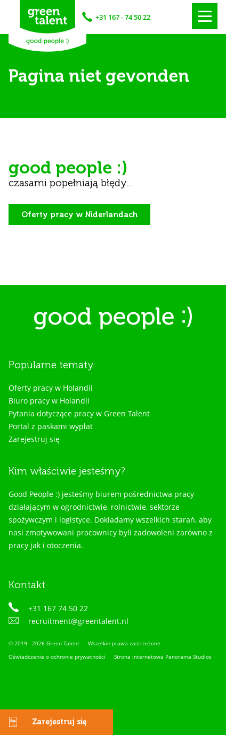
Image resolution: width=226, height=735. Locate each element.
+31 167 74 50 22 (58, 608)
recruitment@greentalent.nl (78, 621)
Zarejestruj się (43, 722)
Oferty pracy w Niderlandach (79, 214)
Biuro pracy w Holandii (49, 401)
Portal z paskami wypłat (51, 426)
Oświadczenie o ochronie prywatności (57, 656)
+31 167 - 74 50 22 (122, 17)
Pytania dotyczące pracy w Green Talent (79, 413)
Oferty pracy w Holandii (51, 388)
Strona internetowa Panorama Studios (163, 656)
